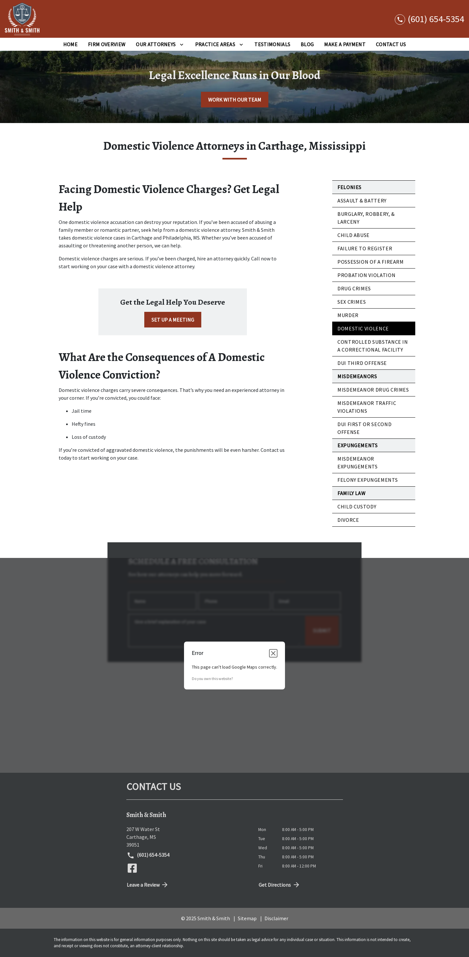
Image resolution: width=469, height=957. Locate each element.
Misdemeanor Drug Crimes (373, 389)
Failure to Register (364, 248)
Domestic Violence (363, 328)
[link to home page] (22, 19)
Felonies (349, 187)
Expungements (357, 445)
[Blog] (307, 44)
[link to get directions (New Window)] (187, 837)
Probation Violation (366, 275)
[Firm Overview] (106, 44)
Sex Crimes (351, 301)
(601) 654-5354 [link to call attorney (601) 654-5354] (148, 855)
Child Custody (356, 506)
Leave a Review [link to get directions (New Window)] (148, 885)
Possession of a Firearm (370, 261)
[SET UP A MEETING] (172, 319)
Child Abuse (353, 235)
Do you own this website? (212, 678)
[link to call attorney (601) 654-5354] (429, 18)
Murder (348, 315)
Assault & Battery (362, 200)
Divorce (348, 520)
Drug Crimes (354, 288)
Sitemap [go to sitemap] (247, 918)
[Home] (70, 44)
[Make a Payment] (344, 44)
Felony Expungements (367, 480)
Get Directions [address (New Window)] (279, 885)
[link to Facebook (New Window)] (132, 868)
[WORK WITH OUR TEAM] (234, 99)
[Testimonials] (272, 44)
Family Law (351, 493)
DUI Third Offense (362, 363)
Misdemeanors (357, 376)
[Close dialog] (273, 653)
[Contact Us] (390, 44)
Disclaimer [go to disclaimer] (276, 918)
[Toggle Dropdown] (181, 44)
